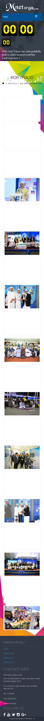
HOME (6, 649)
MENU (5, 17)
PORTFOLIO (12, 84)
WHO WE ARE (9, 654)
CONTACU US (9, 663)
